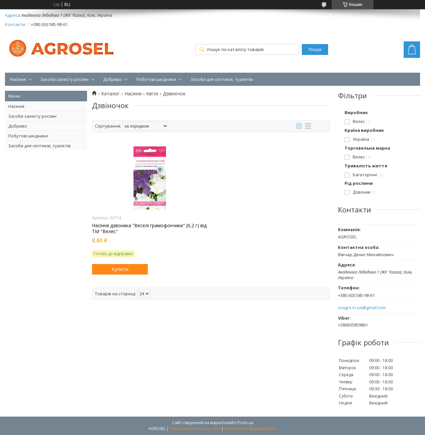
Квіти (152, 94)
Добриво (112, 79)
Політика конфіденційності (251, 428)
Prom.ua (245, 422)
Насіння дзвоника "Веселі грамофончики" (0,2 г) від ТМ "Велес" (149, 228)
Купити (120, 269)
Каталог (110, 94)
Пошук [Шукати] (315, 49)
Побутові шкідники (156, 79)
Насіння (18, 79)
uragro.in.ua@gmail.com (362, 307)
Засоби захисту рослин (64, 79)
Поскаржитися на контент (195, 428)
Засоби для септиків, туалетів (221, 79)
